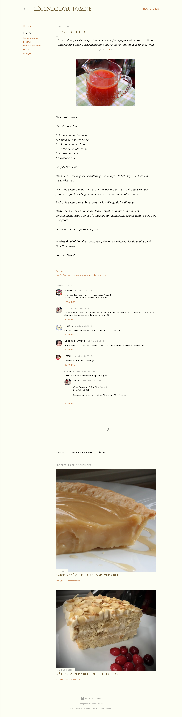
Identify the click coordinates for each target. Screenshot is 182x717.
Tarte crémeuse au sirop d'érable (87, 575)
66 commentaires (72, 679)
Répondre (69, 302)
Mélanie (68, 290)
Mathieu (68, 326)
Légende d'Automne (62, 8)
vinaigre (27, 53)
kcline (100, 704)
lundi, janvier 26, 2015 (83, 290)
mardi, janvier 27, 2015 (84, 356)
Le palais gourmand (74, 341)
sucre (26, 49)
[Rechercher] (151, 8)
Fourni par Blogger (91, 698)
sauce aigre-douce (32, 45)
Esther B (68, 356)
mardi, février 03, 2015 (85, 371)
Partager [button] (27, 26)
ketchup (27, 42)
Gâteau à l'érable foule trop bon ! (88, 674)
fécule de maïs (30, 38)
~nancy (68, 308)
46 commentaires (72, 581)
